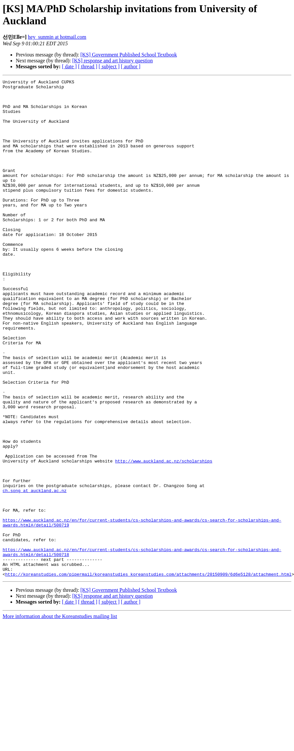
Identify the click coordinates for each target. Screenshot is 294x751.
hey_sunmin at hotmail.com (57, 37)
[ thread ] (87, 66)
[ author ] (131, 66)
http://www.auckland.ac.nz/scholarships (163, 538)
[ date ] (69, 66)
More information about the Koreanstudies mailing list (60, 716)
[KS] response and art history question (112, 60)
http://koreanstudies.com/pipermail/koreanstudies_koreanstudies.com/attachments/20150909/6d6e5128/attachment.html (148, 673)
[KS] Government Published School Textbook (128, 54)
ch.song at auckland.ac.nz (35, 573)
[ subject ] (109, 66)
